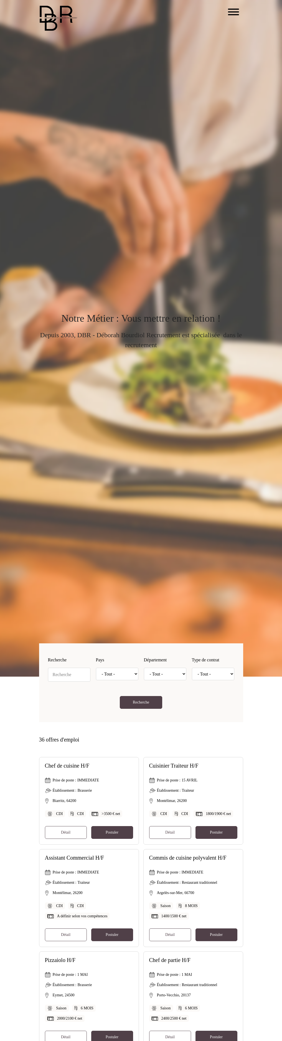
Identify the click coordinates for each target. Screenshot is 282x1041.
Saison (165, 906)
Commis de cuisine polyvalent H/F (188, 858)
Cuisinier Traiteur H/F (174, 766)
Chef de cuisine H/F (67, 766)
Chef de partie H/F (169, 960)
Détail (65, 832)
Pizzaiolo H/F (60, 960)
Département (155, 659)
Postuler (112, 832)
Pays (100, 659)
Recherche (57, 659)
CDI (59, 814)
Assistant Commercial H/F (74, 858)
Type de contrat (205, 659)
